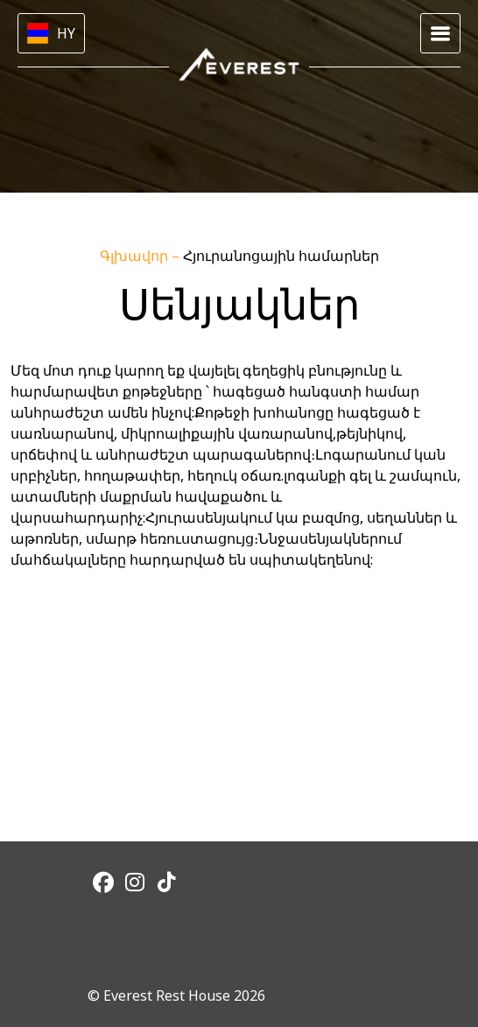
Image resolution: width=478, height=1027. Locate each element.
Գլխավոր (136, 255)
